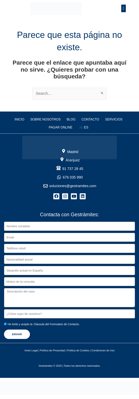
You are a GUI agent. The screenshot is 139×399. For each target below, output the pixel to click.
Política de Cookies (78, 351)
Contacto (90, 119)
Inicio (19, 119)
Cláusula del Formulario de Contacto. (57, 325)
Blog (71, 119)
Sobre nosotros (45, 119)
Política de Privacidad (52, 351)
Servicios (113, 119)
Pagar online (60, 127)
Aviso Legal (31, 351)
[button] (123, 8)
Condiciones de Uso (102, 351)
